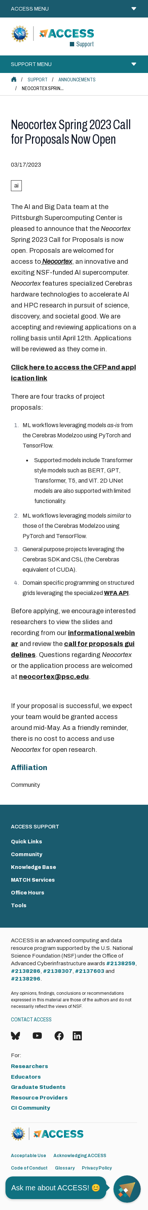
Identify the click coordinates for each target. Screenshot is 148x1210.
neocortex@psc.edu (54, 676)
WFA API (116, 593)
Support (38, 79)
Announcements (77, 79)
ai (16, 185)
